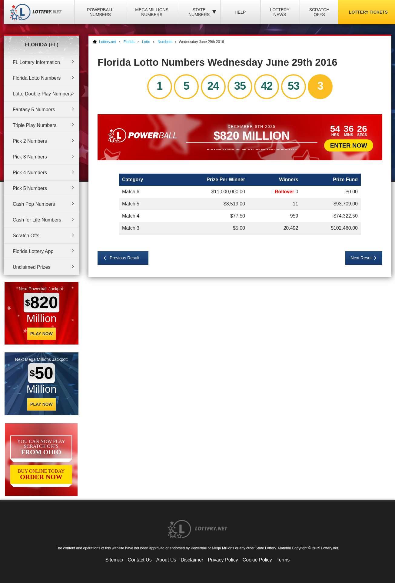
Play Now (41, 333)
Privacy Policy (223, 559)
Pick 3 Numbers (30, 156)
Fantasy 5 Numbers (34, 109)
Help (240, 12)
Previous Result (124, 257)
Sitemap (114, 559)
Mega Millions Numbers (151, 12)
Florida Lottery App (33, 251)
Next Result (362, 257)
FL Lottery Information (36, 62)
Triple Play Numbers (34, 125)
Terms (283, 559)
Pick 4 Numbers (30, 172)
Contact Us (140, 559)
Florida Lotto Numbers (37, 78)
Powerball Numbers (100, 12)
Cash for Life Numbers (37, 219)
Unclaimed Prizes (31, 267)
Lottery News (279, 12)
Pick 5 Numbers (30, 188)
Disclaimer (192, 559)
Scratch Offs (319, 12)
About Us (166, 559)
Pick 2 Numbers (30, 141)
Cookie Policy (257, 559)
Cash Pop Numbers (34, 204)
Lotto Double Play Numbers (42, 93)
